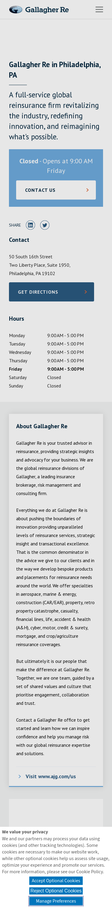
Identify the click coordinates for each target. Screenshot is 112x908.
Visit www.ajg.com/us (51, 776)
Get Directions (47, 293)
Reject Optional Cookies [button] (56, 890)
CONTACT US (40, 190)
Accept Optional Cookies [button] (56, 880)
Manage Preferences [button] (56, 901)
